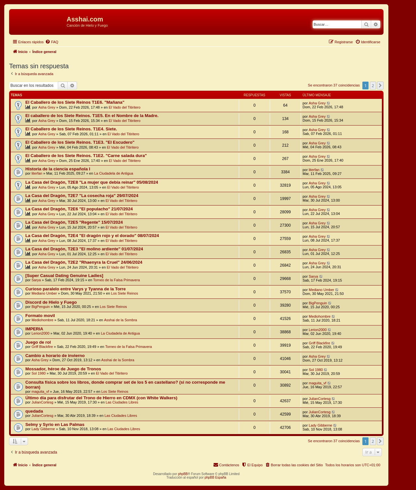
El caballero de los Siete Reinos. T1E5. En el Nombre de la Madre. (92, 115)
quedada (34, 411)
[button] (380, 85)
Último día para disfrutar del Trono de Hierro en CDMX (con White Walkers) (101, 397)
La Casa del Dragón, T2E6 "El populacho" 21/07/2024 (79, 208)
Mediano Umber (44, 293)
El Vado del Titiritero (125, 107)
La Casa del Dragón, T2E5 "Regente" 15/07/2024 (74, 222)
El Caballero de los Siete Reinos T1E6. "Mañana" (74, 102)
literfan (37, 173)
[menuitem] (51, 42)
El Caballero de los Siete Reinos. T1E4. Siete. (71, 128)
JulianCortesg (42, 402)
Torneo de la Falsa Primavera (116, 280)
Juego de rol (38, 342)
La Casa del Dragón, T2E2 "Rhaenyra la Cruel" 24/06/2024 (83, 262)
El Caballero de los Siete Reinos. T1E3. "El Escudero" (80, 142)
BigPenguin (41, 307)
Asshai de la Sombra (120, 320)
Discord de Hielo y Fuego (51, 302)
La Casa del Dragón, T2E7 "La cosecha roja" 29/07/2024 (81, 195)
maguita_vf (40, 391)
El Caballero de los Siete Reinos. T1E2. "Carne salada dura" (86, 155)
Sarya (36, 280)
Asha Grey (46, 107)
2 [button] (373, 85)
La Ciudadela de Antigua (113, 173)
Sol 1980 (39, 373)
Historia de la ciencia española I (57, 168)
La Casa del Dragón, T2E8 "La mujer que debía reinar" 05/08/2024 (91, 182)
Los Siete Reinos (124, 293)
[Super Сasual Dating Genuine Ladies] (64, 275)
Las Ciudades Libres (122, 402)
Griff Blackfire (42, 347)
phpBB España (215, 477)
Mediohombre (42, 320)
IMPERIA (34, 328)
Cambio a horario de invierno (54, 355)
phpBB (183, 474)
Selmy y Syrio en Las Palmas (54, 424)
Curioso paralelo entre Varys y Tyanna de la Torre (75, 288)
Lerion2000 (40, 333)
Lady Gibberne (43, 429)
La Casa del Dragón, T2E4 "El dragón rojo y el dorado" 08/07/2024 (92, 235)
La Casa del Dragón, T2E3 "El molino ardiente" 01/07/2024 (84, 248)
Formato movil (40, 315)
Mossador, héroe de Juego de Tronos (63, 368)
